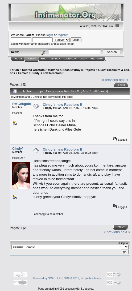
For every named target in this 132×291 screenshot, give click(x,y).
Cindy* (17, 149)
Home (18, 58)
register (62, 35)
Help (44, 58)
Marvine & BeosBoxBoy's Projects (71, 69)
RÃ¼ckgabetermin (27, 104)
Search (56, 58)
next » (123, 80)
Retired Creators (33, 69)
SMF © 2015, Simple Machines (82, 278)
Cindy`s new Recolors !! (47, 73)
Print (121, 85)
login (50, 35)
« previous (110, 80)
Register (96, 58)
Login (83, 58)
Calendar (70, 58)
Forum (31, 58)
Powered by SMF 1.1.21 (47, 278)
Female (23, 73)
